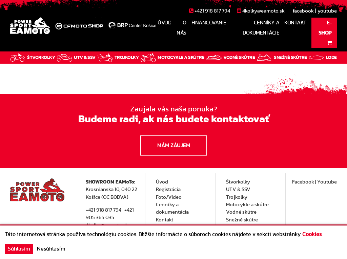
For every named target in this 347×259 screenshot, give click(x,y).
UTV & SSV (238, 189)
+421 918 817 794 (103, 210)
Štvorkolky (238, 182)
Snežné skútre (242, 219)
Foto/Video (169, 197)
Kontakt (164, 219)
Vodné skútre (241, 212)
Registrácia (168, 189)
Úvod (162, 182)
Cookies (312, 234)
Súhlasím (19, 249)
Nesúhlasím (51, 249)
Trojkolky (236, 197)
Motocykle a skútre (247, 204)
